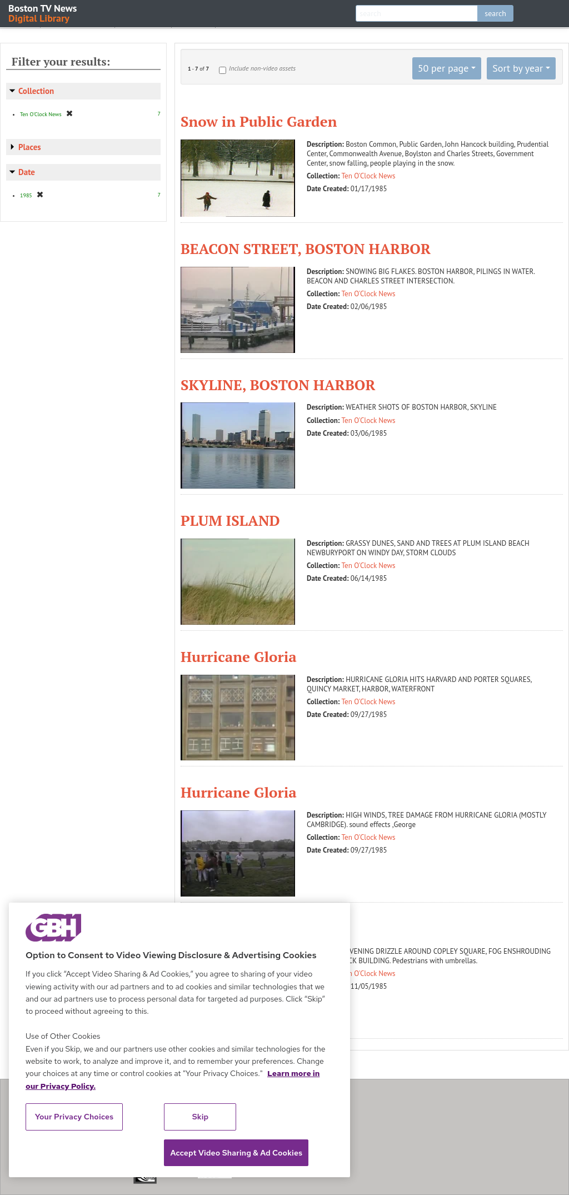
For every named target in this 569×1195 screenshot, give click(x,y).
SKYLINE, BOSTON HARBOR (278, 384)
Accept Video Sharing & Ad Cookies (236, 1153)
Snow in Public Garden (259, 121)
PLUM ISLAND (230, 520)
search (495, 13)
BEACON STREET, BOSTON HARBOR (306, 248)
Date (26, 172)
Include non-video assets (262, 68)
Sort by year (517, 68)
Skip (200, 1117)
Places (29, 147)
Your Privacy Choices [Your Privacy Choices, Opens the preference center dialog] (74, 1117)
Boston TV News (43, 12)
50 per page (443, 68)
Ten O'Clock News (369, 176)
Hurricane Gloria (239, 656)
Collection (36, 91)
